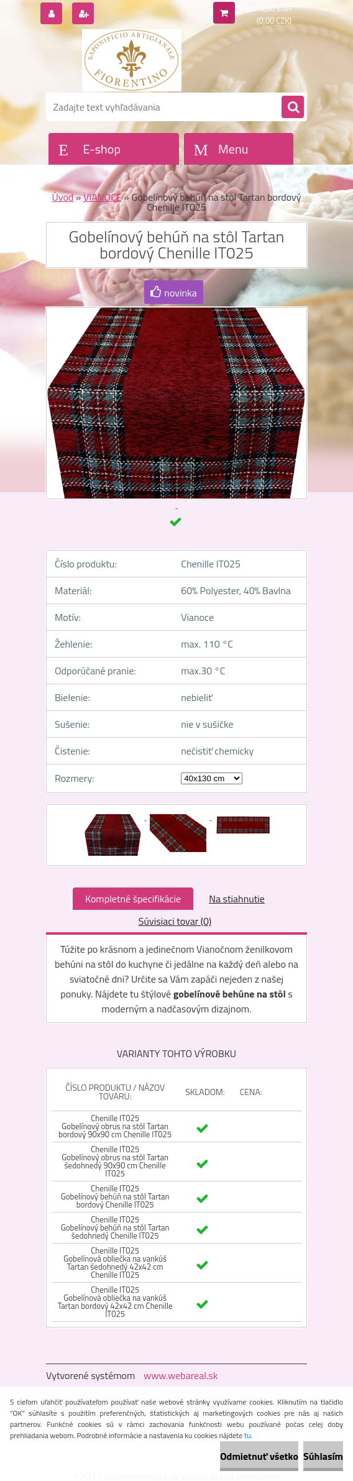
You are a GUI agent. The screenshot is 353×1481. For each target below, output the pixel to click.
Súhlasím (323, 1456)
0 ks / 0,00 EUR (265, 8)
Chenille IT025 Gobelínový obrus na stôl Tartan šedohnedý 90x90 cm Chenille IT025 (115, 1161)
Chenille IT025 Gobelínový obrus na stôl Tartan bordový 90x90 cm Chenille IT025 (115, 1126)
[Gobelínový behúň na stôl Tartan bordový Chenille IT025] (114, 816)
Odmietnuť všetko (259, 1456)
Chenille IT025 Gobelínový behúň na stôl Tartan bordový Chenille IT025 (115, 1196)
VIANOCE (102, 197)
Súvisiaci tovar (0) (175, 921)
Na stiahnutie (237, 898)
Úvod (63, 197)
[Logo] (131, 60)
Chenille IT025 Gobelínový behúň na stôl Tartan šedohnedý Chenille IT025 (115, 1227)
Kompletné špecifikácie (133, 898)
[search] (293, 107)
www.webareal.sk (181, 1375)
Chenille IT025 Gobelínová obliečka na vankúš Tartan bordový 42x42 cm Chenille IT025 (115, 1301)
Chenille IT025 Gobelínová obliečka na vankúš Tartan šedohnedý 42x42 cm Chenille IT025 (115, 1262)
